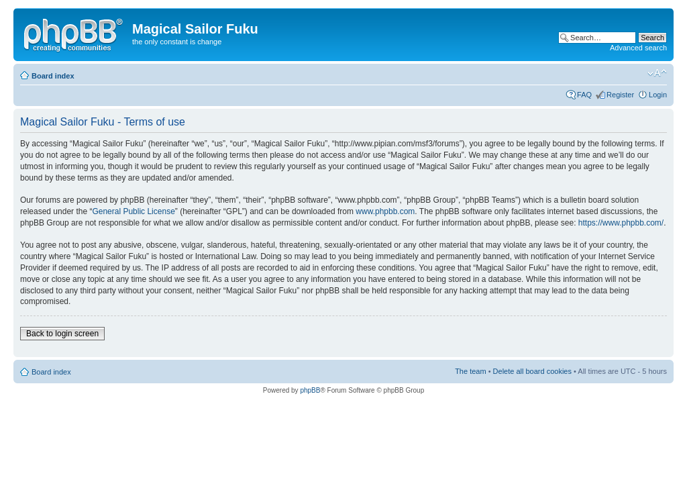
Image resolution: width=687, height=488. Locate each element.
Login (658, 95)
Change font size (657, 73)
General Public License (133, 211)
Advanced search (638, 48)
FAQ (584, 95)
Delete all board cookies (532, 371)
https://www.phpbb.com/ (621, 223)
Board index (53, 76)
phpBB (310, 390)
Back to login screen (62, 333)
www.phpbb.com (385, 211)
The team (470, 371)
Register (620, 95)
